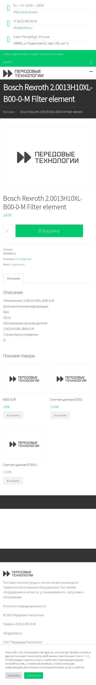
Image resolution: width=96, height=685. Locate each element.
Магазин (8, 112)
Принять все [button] (34, 675)
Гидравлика (18, 264)
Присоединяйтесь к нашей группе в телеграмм (33, 54)
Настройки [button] (14, 675)
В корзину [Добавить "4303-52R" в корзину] (13, 415)
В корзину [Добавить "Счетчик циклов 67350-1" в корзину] (13, 481)
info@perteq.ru (22, 28)
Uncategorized (23, 259)
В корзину (49, 230)
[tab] (13, 278)
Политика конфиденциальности (24, 606)
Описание (13, 278)
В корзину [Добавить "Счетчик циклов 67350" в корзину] (60, 415)
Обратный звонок (25, 12)
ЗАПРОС (7, 62)
